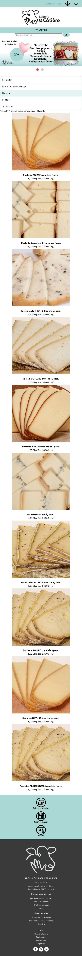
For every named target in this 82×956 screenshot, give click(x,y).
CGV (41, 930)
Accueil (3, 111)
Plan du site (41, 940)
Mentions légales (41, 934)
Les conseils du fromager (41, 917)
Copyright (41, 943)
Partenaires (41, 937)
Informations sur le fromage (41, 921)
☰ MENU (41, 30)
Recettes (41, 924)
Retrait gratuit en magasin (41, 898)
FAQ (41, 908)
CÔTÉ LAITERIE (53, 3)
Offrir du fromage (41, 905)
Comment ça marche (41, 893)
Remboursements (41, 902)
